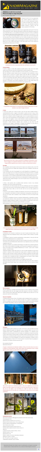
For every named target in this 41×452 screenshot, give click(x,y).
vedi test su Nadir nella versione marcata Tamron (14, 34)
